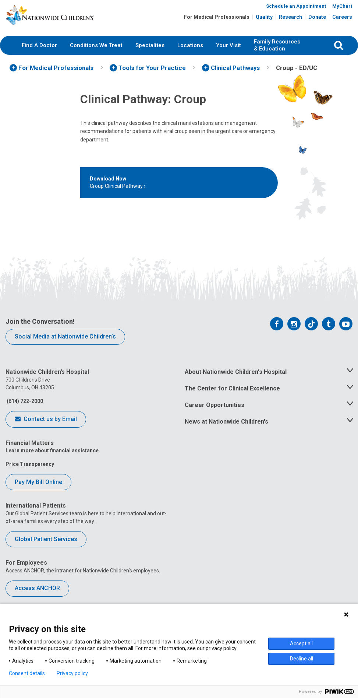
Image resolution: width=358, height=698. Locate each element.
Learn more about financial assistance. (53, 463)
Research (290, 19)
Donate (317, 19)
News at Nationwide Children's (226, 433)
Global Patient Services (46, 550)
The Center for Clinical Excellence (232, 400)
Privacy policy (72, 673)
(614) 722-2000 (24, 413)
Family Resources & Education (277, 57)
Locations (190, 57)
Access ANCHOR (37, 600)
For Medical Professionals (216, 19)
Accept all (301, 643)
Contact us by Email (46, 432)
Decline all (301, 659)
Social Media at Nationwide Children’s (65, 348)
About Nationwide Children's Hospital (236, 383)
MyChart (342, 8)
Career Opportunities (214, 417)
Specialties (149, 57)
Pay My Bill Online (38, 494)
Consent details (27, 673)
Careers (342, 19)
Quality (264, 19)
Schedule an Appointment (296, 8)
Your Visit (228, 57)
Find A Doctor (39, 57)
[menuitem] (39, 57)
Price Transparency (30, 476)
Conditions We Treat (96, 57)
